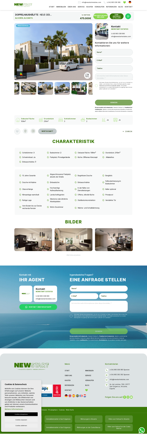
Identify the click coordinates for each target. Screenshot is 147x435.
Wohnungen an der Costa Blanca (89, 429)
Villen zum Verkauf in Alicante (119, 420)
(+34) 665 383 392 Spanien (120, 376)
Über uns (72, 7)
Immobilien (61, 7)
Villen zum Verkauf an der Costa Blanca (119, 429)
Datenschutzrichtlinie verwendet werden (109, 85)
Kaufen (89, 7)
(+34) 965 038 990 (112, 2)
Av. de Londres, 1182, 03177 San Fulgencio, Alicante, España (120, 388)
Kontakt (129, 7)
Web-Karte (70, 411)
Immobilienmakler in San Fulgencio (58, 420)
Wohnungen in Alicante (88, 420)
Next (90, 51)
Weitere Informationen (14, 409)
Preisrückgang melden (101, 16)
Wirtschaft (49, 131)
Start (52, 7)
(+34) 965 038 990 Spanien (120, 371)
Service (81, 7)
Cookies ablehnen (21, 425)
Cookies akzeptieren (21, 414)
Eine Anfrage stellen (117, 16)
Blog (120, 7)
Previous (16, 51)
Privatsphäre (53, 411)
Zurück (127, 131)
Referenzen (111, 7)
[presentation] (106, 95)
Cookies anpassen (21, 420)
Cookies (62, 411)
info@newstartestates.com (89, 2)
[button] (34, 131)
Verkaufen (99, 7)
